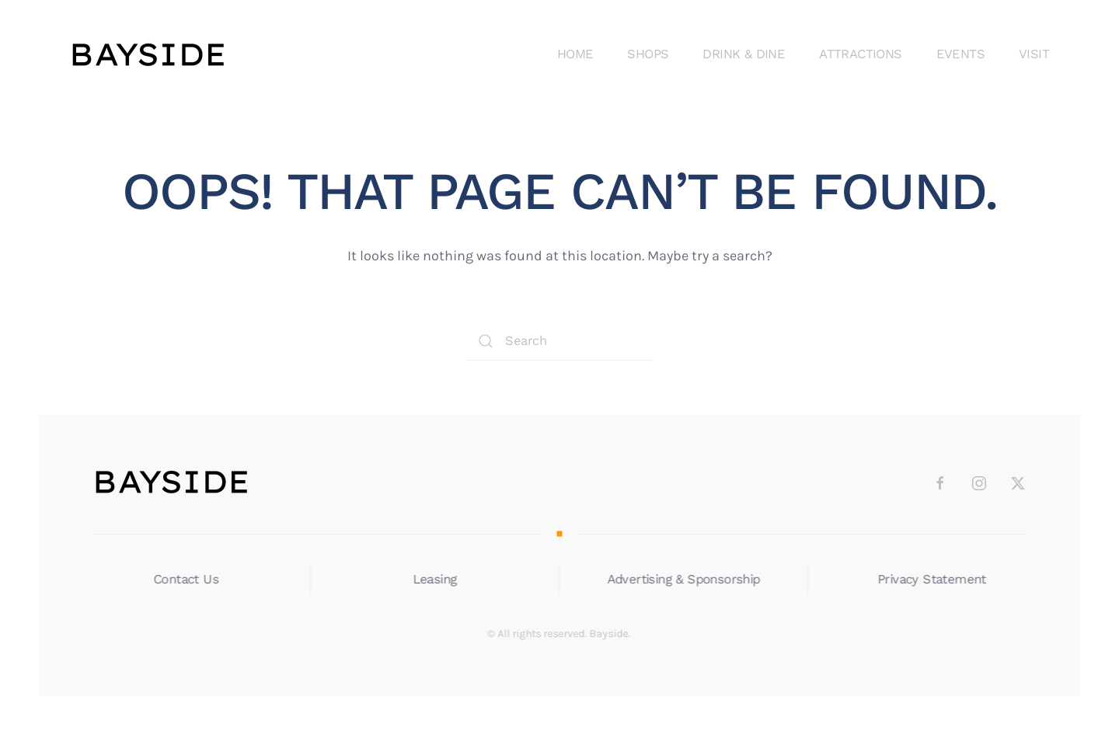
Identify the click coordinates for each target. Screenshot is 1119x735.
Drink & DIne (743, 54)
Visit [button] (1034, 54)
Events (960, 54)
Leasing (433, 579)
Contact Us (185, 579)
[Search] (559, 341)
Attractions (860, 54)
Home (575, 54)
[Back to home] (147, 54)
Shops (647, 54)
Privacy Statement (931, 579)
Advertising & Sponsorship (681, 579)
